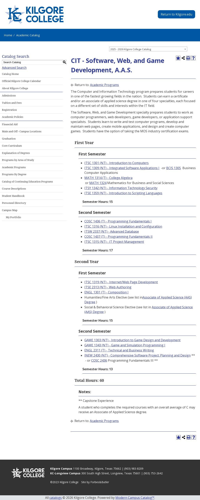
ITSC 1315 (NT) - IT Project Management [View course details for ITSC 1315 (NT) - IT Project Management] (114, 242)
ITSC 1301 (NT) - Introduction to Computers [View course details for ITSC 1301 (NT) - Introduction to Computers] (116, 163)
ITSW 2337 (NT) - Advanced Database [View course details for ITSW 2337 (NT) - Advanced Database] (111, 231)
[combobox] (148, 49)
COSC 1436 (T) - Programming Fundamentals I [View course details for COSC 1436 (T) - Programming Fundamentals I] (118, 221)
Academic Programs (104, 85)
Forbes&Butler (99, 482)
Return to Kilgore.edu (176, 14)
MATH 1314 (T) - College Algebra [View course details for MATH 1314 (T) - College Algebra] (108, 178)
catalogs (55, 497)
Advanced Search (14, 67)
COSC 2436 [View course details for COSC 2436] (99, 360)
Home (8, 35)
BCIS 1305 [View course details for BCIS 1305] (173, 168)
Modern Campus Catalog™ (134, 497)
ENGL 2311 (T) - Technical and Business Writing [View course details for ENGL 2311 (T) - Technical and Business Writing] (119, 350)
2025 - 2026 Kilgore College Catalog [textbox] (130, 49)
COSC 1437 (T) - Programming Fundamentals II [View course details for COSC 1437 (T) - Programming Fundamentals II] (118, 236)
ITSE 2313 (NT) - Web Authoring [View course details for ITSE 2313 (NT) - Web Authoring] (107, 287)
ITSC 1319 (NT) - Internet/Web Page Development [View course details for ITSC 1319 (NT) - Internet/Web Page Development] (121, 282)
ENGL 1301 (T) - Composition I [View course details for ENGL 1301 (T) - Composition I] (106, 292)
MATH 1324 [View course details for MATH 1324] (97, 183)
